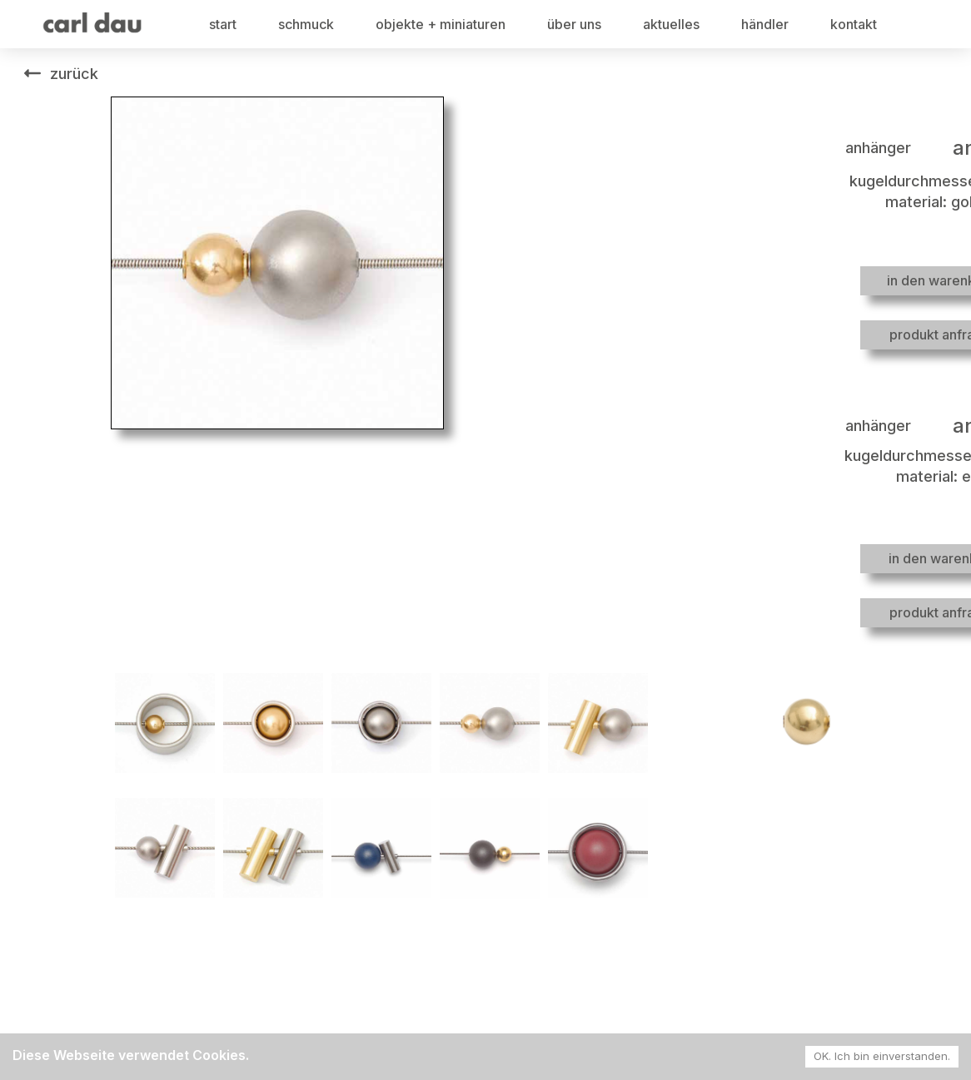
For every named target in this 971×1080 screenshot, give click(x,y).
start (223, 24)
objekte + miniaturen (440, 24)
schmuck (306, 24)
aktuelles (671, 24)
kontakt (853, 24)
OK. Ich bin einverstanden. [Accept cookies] (882, 1056)
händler (765, 24)
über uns (574, 24)
